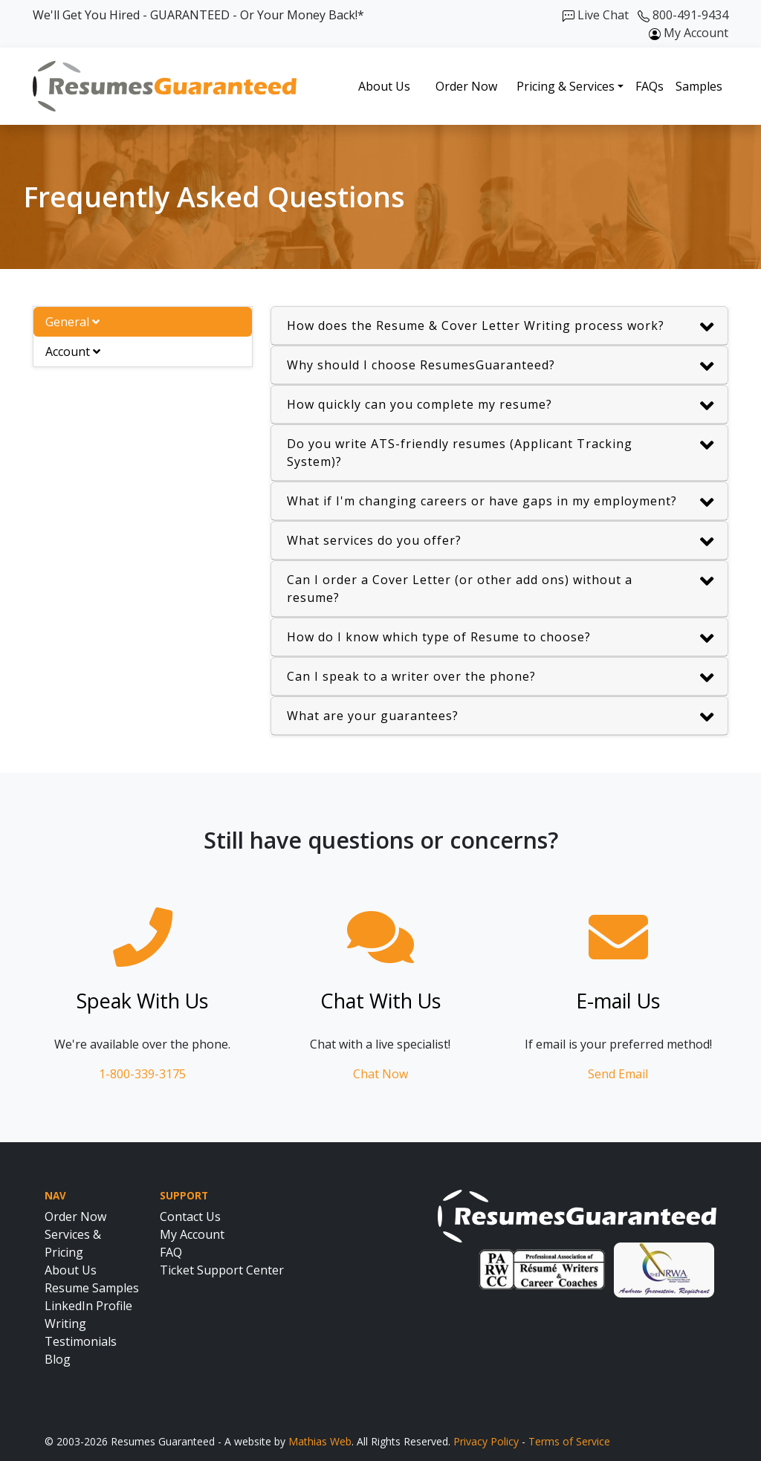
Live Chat (596, 15)
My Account (688, 33)
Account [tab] (72, 351)
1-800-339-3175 (142, 1074)
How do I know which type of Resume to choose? (500, 638)
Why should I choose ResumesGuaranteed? (500, 367)
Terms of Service (569, 1441)
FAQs (649, 86)
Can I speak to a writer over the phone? (500, 678)
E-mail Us (618, 1000)
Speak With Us (142, 1000)
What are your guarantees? (500, 717)
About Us (384, 86)
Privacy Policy (486, 1441)
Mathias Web (320, 1441)
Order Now (466, 86)
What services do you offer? (500, 542)
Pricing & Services (565, 86)
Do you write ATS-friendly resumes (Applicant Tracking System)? (500, 452)
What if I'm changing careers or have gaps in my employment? (500, 503)
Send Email (618, 1074)
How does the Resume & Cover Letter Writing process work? (500, 327)
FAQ (171, 1252)
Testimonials (81, 1341)
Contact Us (190, 1216)
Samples (699, 86)
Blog (58, 1359)
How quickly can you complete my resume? (500, 406)
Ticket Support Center (222, 1270)
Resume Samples (92, 1288)
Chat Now (380, 1074)
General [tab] (72, 322)
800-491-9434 (683, 15)
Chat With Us (380, 1000)
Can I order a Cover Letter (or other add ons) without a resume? (500, 588)
